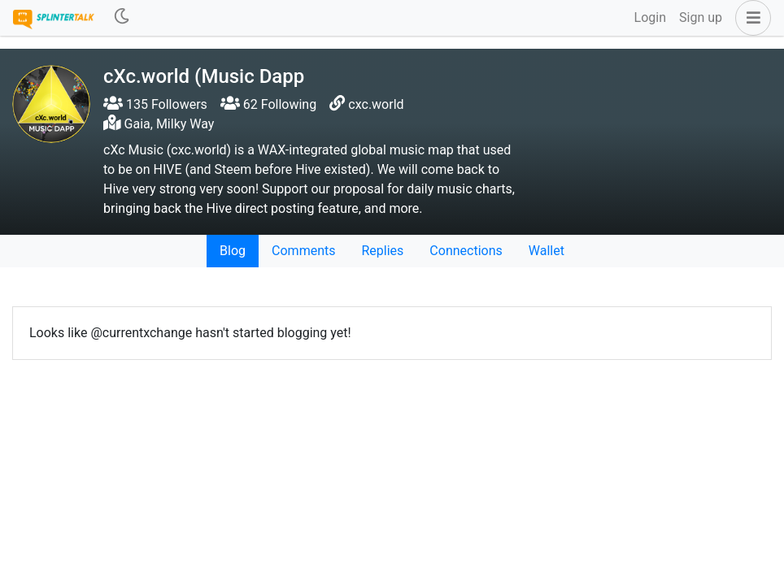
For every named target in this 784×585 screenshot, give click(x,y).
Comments (303, 250)
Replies (382, 250)
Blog (233, 250)
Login (650, 17)
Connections (465, 250)
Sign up (700, 17)
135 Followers (155, 104)
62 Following (268, 104)
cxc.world (375, 104)
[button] (750, 18)
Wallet (546, 250)
